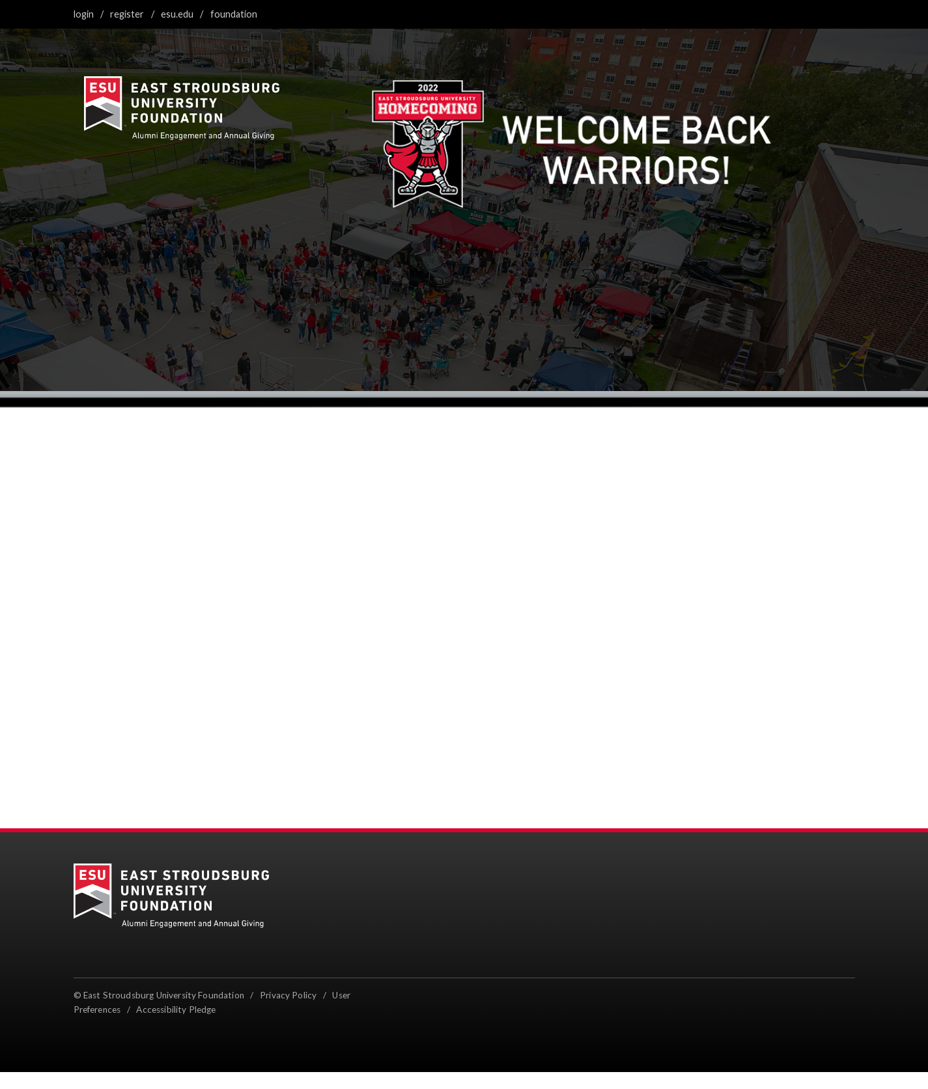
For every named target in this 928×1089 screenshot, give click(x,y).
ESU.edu (177, 14)
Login (84, 14)
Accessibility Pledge (176, 1009)
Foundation (233, 14)
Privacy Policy (288, 995)
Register (127, 14)
